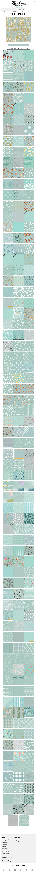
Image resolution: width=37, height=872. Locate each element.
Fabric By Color (6, 11)
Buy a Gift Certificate (6, 852)
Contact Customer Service (5, 846)
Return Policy (6, 861)
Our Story (17, 839)
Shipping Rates (7, 857)
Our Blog (16, 841)
